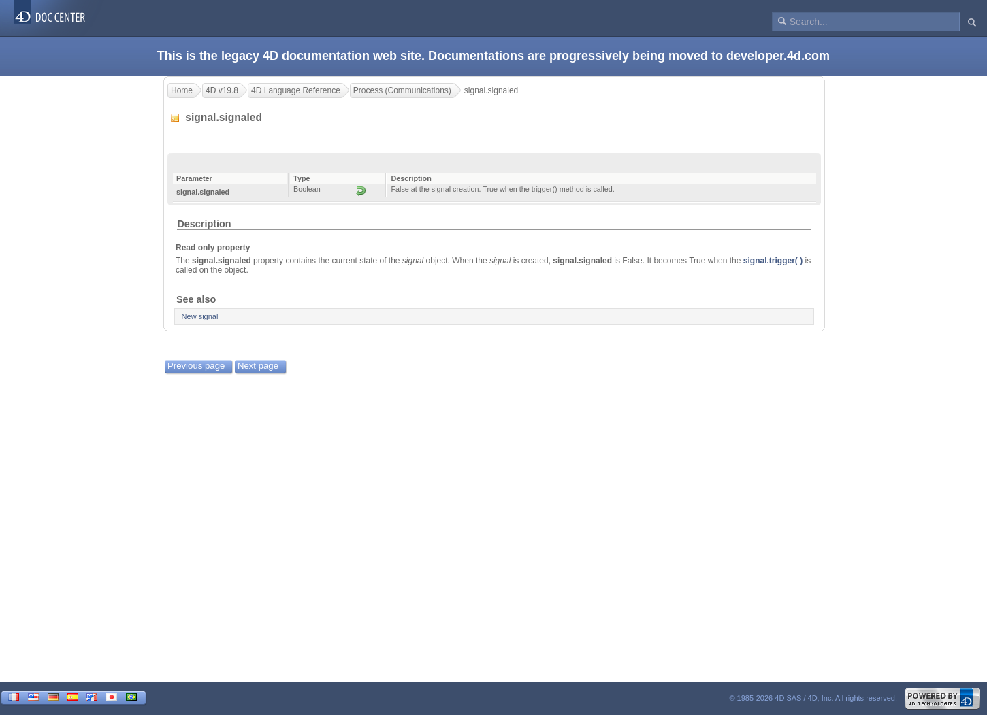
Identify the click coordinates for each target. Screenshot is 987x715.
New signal (200, 316)
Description (204, 223)
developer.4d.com (778, 56)
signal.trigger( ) (773, 260)
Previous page (196, 366)
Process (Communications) (402, 90)
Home (182, 90)
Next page (258, 366)
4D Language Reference (295, 90)
